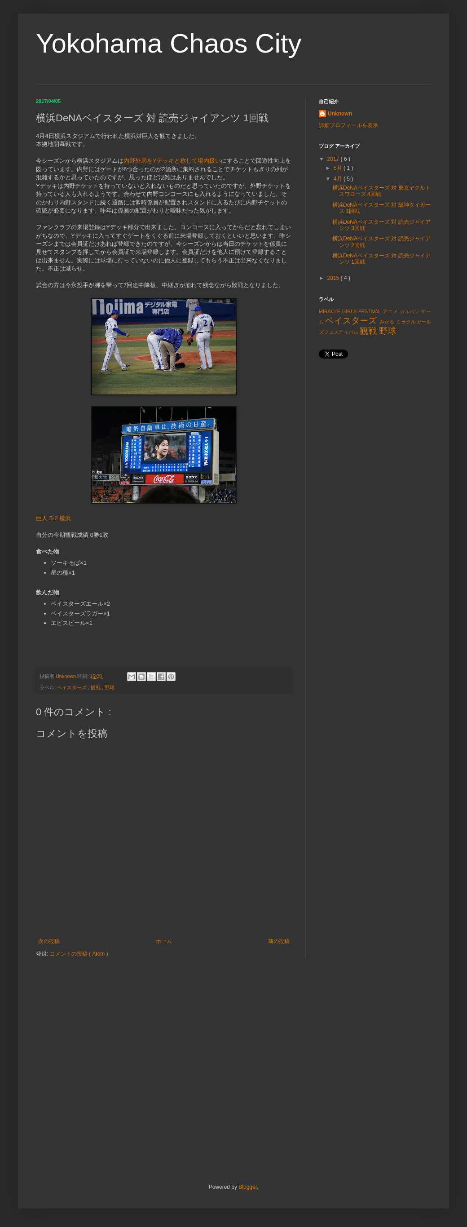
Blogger (247, 1187)
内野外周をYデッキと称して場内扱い (172, 160)
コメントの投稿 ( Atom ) (79, 954)
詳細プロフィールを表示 (348, 125)
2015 (334, 278)
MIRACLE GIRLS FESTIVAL (350, 311)
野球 (110, 687)
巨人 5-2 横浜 (53, 518)
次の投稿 (49, 941)
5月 (339, 168)
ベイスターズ (72, 687)
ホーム (164, 941)
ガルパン (409, 311)
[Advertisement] (375, 430)
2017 (334, 159)
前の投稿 (279, 941)
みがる (387, 321)
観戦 (96, 687)
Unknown (340, 114)
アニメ (390, 311)
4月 (339, 179)
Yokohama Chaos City (168, 43)
